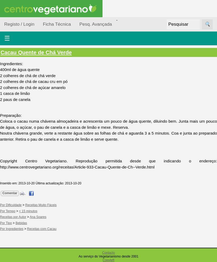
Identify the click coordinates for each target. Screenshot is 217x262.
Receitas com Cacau (42, 229)
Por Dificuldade (11, 205)
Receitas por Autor (13, 217)
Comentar (9, 193)
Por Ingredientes (11, 229)
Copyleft (108, 260)
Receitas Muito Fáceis (41, 205)
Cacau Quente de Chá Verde (36, 52)
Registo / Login (19, 24)
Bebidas (21, 223)
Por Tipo (6, 223)
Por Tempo (7, 211)
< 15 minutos (28, 211)
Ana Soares (38, 217)
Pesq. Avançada (95, 24)
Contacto (108, 253)
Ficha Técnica (57, 24)
